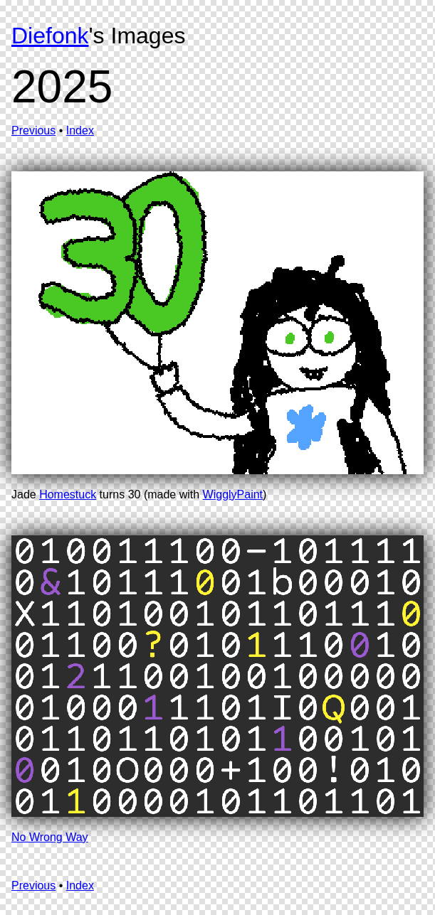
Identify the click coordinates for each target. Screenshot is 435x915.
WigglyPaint (233, 494)
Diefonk (50, 35)
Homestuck (67, 494)
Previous (33, 130)
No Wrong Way (49, 837)
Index (80, 130)
